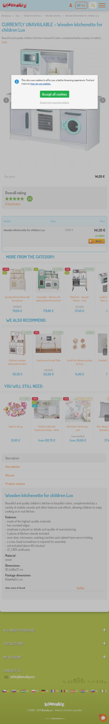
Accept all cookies (54, 94)
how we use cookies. (40, 83)
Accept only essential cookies (54, 102)
